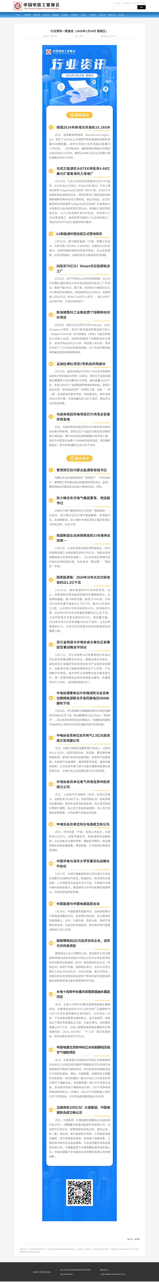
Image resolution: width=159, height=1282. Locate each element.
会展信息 (102, 15)
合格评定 (93, 15)
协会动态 (46, 15)
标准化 (83, 15)
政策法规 (37, 15)
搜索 (141, 7)
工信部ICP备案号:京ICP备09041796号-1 (113, 1274)
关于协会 (121, 15)
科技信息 (74, 15)
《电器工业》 (111, 15)
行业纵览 (65, 15)
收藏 (137, 1239)
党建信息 (55, 15)
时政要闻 (27, 15)
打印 (131, 1239)
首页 (18, 15)
